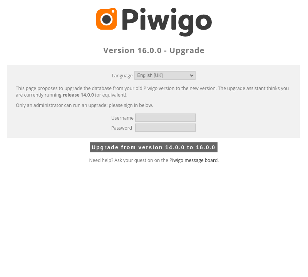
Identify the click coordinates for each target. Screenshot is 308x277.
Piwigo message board (193, 160)
